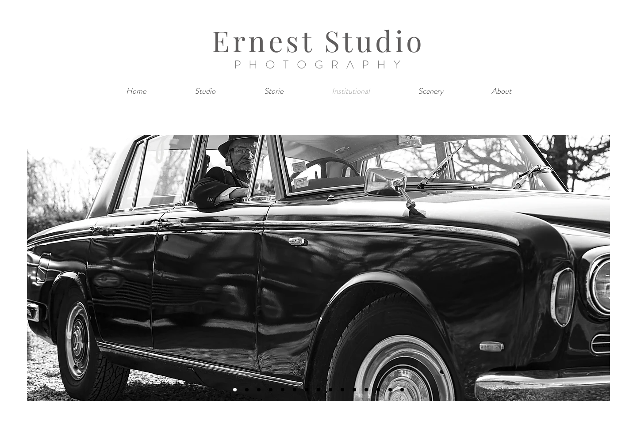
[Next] (596, 268)
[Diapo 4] (270, 389)
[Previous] (41, 268)
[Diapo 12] (366, 389)
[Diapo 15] (402, 389)
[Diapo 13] (378, 389)
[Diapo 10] (342, 389)
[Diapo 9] (330, 389)
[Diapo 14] (390, 389)
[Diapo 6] (294, 389)
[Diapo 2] (247, 389)
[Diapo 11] (354, 389)
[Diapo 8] (318, 389)
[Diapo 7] (306, 389)
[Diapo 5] (282, 389)
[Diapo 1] (235, 389)
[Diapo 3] (259, 389)
